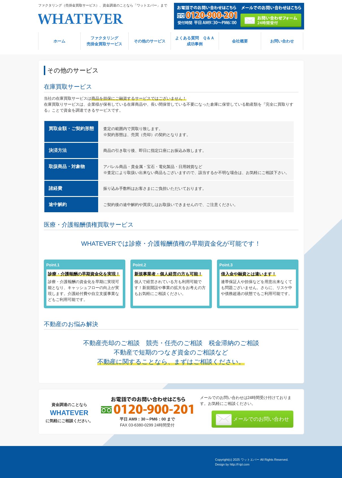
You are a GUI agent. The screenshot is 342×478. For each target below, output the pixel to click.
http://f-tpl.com (239, 464)
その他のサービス (149, 41)
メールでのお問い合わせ (252, 419)
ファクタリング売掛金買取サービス (104, 41)
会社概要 (240, 41)
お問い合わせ (282, 41)
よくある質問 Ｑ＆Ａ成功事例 (194, 41)
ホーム (59, 41)
